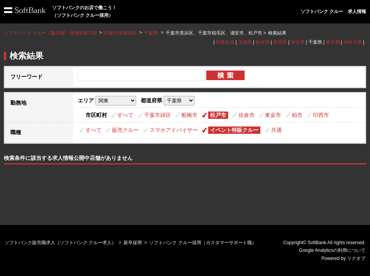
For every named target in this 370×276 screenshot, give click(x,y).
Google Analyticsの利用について (332, 250)
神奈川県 (353, 42)
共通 (276, 130)
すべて (125, 115)
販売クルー (125, 130)
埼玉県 (297, 42)
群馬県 (280, 42)
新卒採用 (132, 242)
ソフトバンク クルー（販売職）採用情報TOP (50, 33)
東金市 (273, 115)
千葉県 (151, 33)
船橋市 (189, 115)
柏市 (297, 115)
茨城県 (245, 42)
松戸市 (218, 115)
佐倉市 (246, 115)
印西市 (321, 115)
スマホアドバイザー (174, 130)
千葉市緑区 (157, 115)
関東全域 (225, 42)
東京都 (333, 42)
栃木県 (263, 42)
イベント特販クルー (234, 130)
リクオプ (356, 258)
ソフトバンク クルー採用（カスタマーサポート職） (202, 242)
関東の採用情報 (120, 33)
